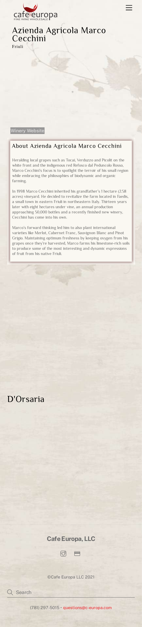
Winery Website (27, 130)
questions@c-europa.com (87, 607)
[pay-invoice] (77, 552)
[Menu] (129, 8)
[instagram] (63, 552)
